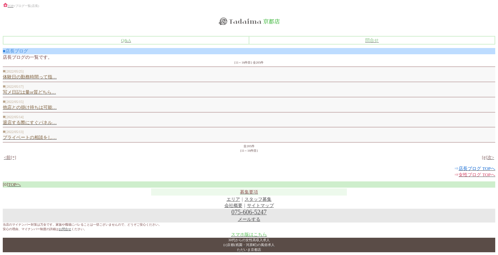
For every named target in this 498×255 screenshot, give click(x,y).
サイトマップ (260, 205)
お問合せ (65, 229)
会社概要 (233, 205)
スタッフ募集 (258, 199)
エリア (233, 199)
